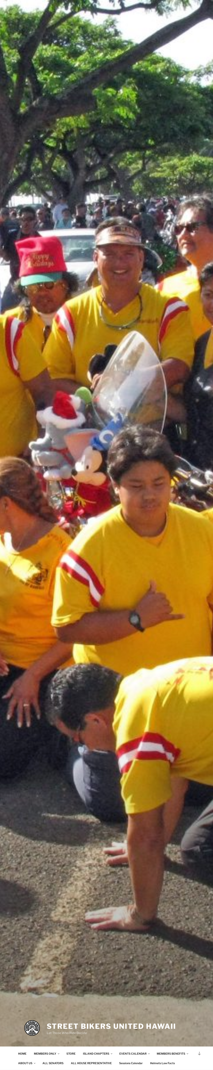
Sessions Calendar (131, 1063)
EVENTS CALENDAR (134, 1053)
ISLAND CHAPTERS (98, 1053)
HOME (22, 1053)
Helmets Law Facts (162, 1063)
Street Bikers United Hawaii (111, 1026)
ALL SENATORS (52, 1063)
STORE (71, 1053)
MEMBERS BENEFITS (173, 1053)
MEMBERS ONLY (47, 1053)
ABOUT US (27, 1063)
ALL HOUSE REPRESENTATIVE (91, 1063)
